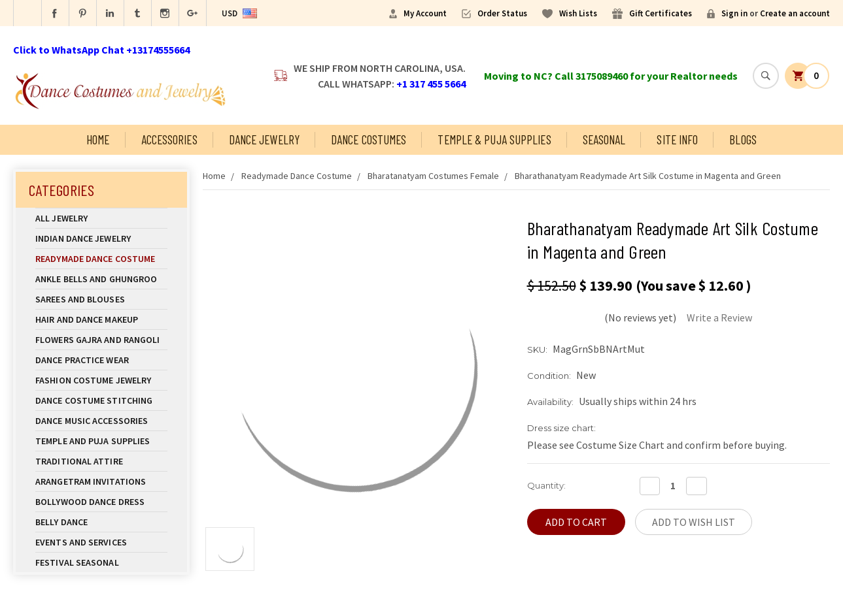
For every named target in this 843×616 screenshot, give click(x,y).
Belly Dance (101, 522)
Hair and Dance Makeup (101, 319)
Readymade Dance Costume (101, 259)
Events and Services (81, 542)
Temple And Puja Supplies (101, 441)
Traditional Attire (79, 461)
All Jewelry (101, 218)
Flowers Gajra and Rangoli (97, 340)
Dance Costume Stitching (93, 400)
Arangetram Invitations (90, 481)
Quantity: (546, 485)
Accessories (169, 139)
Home (97, 139)
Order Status (502, 13)
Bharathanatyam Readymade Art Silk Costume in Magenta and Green (648, 176)
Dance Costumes (368, 139)
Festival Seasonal (77, 562)
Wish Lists (578, 13)
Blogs (743, 139)
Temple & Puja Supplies (494, 139)
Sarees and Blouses (101, 299)
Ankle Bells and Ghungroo (96, 279)
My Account (425, 13)
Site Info (677, 139)
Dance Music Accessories (91, 421)
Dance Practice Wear (101, 360)
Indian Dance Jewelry (101, 238)
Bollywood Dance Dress (90, 502)
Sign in (734, 13)
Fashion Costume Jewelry (101, 380)
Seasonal (604, 139)
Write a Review (719, 317)
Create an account (795, 13)
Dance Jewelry (264, 139)
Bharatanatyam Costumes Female (433, 176)
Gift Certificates (660, 13)
